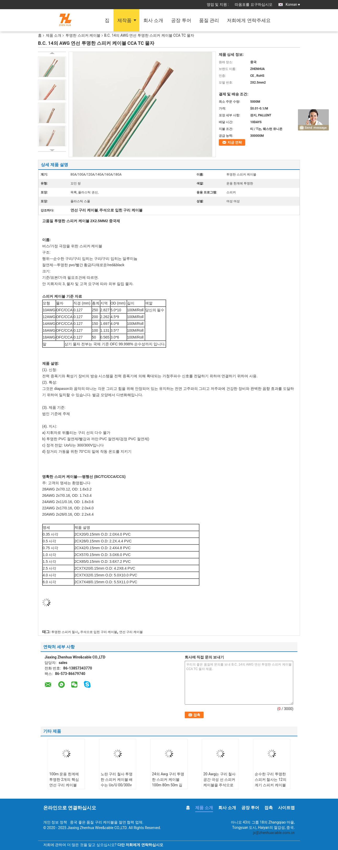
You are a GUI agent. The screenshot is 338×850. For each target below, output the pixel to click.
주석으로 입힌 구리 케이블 (98, 632)
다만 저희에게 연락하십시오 (140, 845)
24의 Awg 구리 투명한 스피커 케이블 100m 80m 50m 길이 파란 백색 (168, 782)
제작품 (124, 20)
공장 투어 (181, 20)
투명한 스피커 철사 (64, 632)
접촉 (268, 807)
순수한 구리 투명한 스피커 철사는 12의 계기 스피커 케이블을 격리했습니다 (270, 782)
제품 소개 (53, 35)
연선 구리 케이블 (131, 632)
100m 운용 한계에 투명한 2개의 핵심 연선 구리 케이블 (64, 779)
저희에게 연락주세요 (248, 20)
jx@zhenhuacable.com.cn (274, 833)
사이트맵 (286, 807)
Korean (293, 4)
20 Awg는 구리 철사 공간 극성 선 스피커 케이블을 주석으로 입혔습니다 (219, 782)
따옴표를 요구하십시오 (253, 4)
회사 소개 (153, 20)
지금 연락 (234, 142)
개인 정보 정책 (55, 822)
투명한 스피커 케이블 (83, 35)
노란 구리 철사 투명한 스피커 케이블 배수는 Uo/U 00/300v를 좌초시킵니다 (117, 782)
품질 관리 (209, 20)
